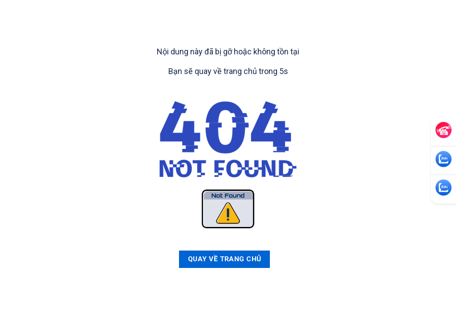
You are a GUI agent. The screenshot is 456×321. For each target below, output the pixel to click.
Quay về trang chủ (224, 259)
